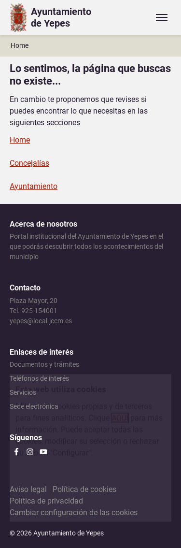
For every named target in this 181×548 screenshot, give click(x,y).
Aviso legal (28, 489)
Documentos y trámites (44, 364)
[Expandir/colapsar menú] (161, 17)
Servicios (23, 392)
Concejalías (29, 163)
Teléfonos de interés (39, 378)
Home (19, 45)
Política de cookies (84, 489)
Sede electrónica (34, 406)
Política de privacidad (46, 500)
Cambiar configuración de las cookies (74, 512)
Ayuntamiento (33, 186)
